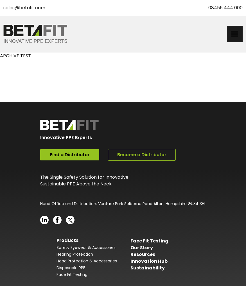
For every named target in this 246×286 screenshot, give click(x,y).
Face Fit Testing (72, 274)
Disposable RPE (71, 268)
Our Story (141, 247)
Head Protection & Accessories (87, 261)
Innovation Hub (149, 261)
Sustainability (147, 268)
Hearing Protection (75, 254)
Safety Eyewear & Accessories (86, 247)
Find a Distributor (70, 154)
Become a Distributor (141, 154)
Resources (142, 254)
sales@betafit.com (24, 7)
